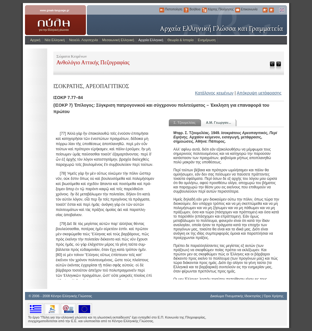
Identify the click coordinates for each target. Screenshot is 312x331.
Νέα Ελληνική (54, 40)
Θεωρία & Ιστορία (181, 40)
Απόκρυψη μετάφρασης (259, 93)
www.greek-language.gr (55, 20)
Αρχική (35, 40)
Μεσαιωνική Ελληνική (118, 40)
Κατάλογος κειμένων (214, 93)
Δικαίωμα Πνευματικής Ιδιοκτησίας (235, 296)
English (281, 10)
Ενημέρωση (206, 40)
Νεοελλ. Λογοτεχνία (83, 40)
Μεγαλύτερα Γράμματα (265, 10)
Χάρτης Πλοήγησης (204, 10)
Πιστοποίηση (161, 10)
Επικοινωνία (237, 10)
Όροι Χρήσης (273, 296)
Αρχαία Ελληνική (150, 40)
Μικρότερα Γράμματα (271, 10)
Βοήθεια (186, 10)
